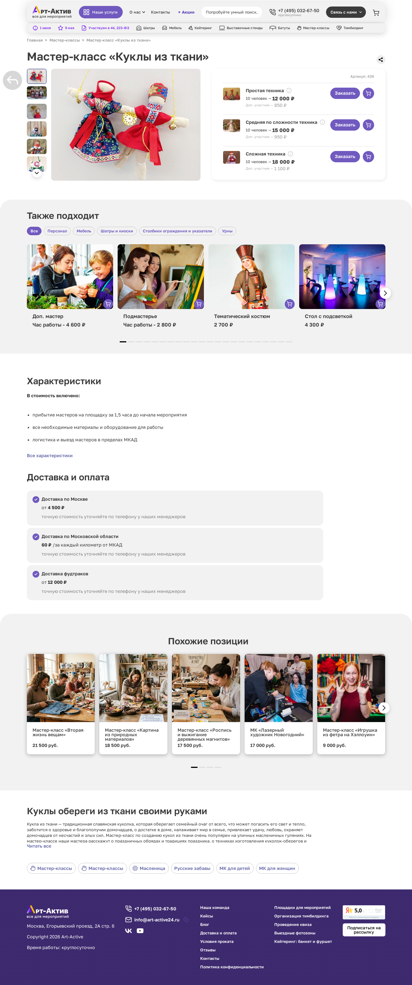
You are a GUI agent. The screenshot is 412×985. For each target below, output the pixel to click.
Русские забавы (192, 868)
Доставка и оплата (218, 933)
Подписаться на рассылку (364, 929)
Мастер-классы (51, 868)
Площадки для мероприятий (302, 907)
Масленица (148, 868)
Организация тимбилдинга (301, 916)
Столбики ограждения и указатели (177, 230)
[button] (36, 173)
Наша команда (214, 907)
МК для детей (234, 868)
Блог (204, 924)
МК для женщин (277, 868)
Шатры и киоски (117, 230)
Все (34, 230)
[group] (125, 125)
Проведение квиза (293, 924)
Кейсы (206, 916)
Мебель (84, 230)
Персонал (57, 230)
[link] (364, 912)
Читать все (39, 846)
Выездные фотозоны (294, 933)
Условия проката (217, 941)
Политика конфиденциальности (232, 967)
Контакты (160, 12)
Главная (35, 40)
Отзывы (207, 950)
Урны (227, 230)
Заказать (345, 93)
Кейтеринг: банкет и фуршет (303, 941)
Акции (186, 12)
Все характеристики (50, 455)
